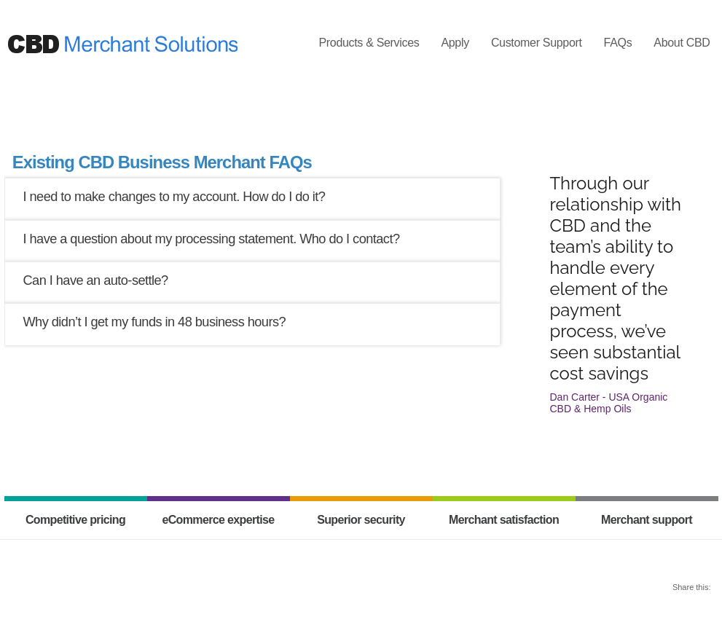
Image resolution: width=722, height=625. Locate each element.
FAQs (618, 42)
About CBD (682, 42)
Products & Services (368, 42)
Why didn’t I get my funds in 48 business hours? (154, 322)
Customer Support (536, 42)
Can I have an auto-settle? (95, 280)
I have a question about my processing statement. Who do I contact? (211, 239)
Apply (454, 42)
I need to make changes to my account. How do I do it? (174, 196)
